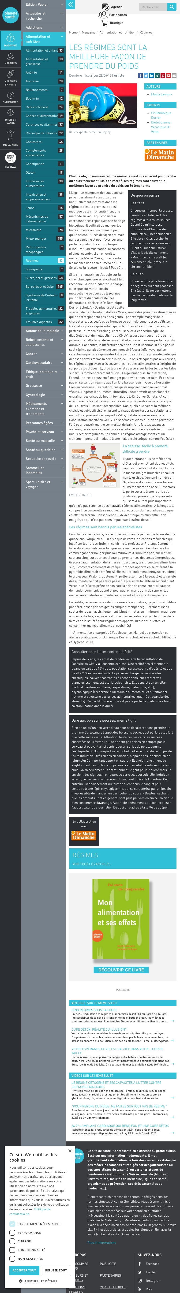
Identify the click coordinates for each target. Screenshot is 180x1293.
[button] (140, 75)
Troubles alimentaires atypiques (41, 310)
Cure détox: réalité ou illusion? (99, 1029)
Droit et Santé (10, 121)
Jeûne (30, 208)
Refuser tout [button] (56, 1270)
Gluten (30, 172)
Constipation (35, 164)
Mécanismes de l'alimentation (37, 218)
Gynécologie (35, 394)
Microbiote (33, 230)
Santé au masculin (40, 440)
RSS (145, 1289)
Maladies (10, 62)
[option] (160, 154)
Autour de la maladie (42, 330)
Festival (10, 166)
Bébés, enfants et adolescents (39, 342)
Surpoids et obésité (40, 286)
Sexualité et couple (41, 458)
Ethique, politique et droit (41, 374)
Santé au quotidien (41, 449)
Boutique (116, 23)
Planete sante (10, 15)
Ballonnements (37, 90)
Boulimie (32, 98)
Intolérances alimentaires (35, 183)
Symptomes (10, 102)
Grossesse (34, 385)
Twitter (147, 1272)
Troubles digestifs (39, 322)
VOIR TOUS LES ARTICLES (91, 864)
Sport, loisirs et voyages (38, 484)
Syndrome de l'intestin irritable (42, 297)
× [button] (69, 1151)
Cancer (31, 353)
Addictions (34, 27)
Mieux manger (36, 238)
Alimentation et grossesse (37, 61)
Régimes (32, 260)
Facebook (148, 1263)
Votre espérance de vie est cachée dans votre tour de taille (117, 1051)
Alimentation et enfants (43, 50)
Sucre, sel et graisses (41, 278)
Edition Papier (37, 4)
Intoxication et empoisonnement (38, 196)
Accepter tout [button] (24, 1270)
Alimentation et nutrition (38, 38)
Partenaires (118, 15)
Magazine (10, 45)
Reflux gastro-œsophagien (36, 249)
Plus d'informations (101, 1243)
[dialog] (40, 1217)
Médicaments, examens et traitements (37, 408)
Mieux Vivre (10, 144)
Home (73, 32)
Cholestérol (34, 142)
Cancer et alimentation (42, 116)
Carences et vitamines (42, 124)
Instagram (149, 1280)
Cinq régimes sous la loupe (94, 1010)
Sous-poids (34, 269)
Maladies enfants (10, 83)
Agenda (116, 7)
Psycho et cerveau (40, 431)
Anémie (31, 72)
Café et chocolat (37, 107)
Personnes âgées (39, 423)
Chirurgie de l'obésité (41, 133)
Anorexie (32, 81)
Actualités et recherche (35, 15)
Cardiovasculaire (39, 362)
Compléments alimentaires (36, 152)
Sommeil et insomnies (35, 470)
